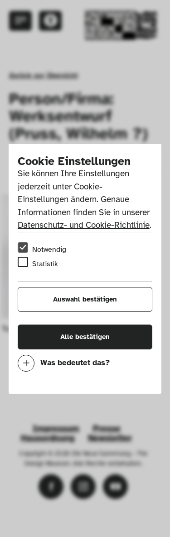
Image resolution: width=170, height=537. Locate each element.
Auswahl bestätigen (85, 299)
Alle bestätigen (85, 337)
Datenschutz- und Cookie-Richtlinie (84, 225)
